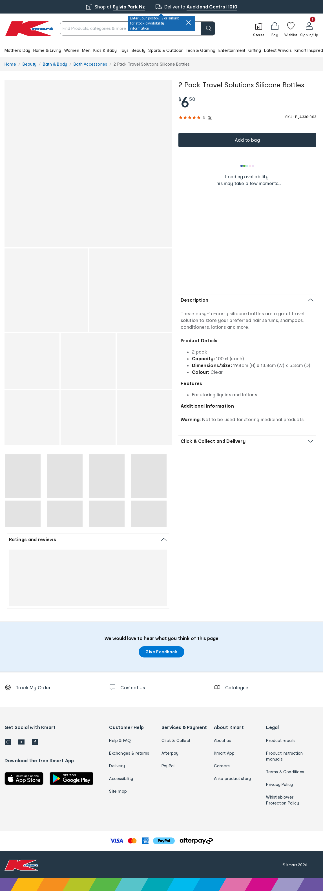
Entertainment (231, 50)
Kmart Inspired (309, 50)
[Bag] (274, 28)
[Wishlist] (291, 28)
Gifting (254, 50)
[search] (208, 28)
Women (71, 50)
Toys (124, 50)
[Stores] (258, 28)
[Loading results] (247, 166)
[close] (188, 22)
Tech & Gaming (201, 50)
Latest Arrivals (278, 50)
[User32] (309, 28)
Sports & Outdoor (165, 50)
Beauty (138, 50)
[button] (161, 50)
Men (86, 50)
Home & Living (47, 50)
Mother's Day (17, 50)
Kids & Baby (105, 50)
